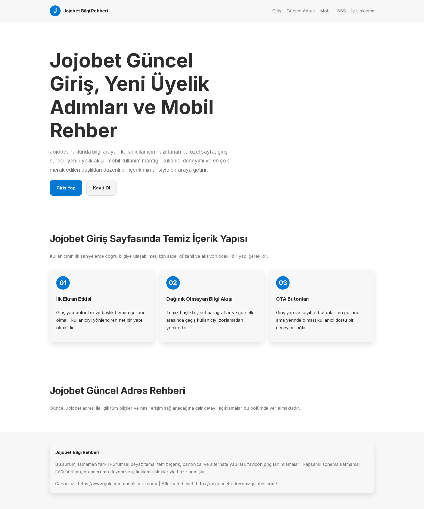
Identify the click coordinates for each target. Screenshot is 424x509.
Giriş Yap (66, 188)
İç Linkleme (362, 10)
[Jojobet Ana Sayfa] (79, 10)
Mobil (326, 10)
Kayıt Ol (101, 188)
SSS (341, 10)
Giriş (276, 10)
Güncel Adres (301, 10)
